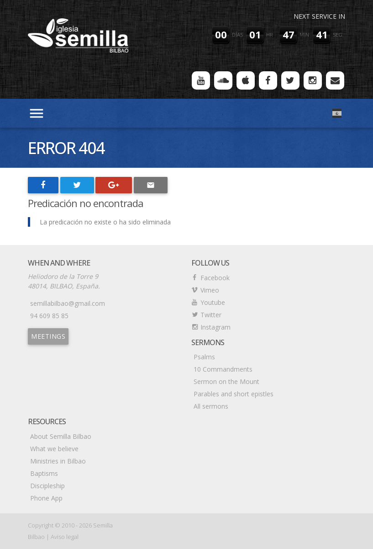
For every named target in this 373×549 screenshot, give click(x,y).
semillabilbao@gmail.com (67, 303)
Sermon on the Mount (226, 381)
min (304, 34)
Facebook (215, 277)
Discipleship (47, 485)
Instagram (215, 327)
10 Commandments (223, 369)
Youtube (212, 302)
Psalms (204, 356)
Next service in (319, 16)
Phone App (46, 498)
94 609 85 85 (49, 315)
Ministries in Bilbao (58, 461)
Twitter (210, 314)
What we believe (54, 448)
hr (269, 34)
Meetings (48, 336)
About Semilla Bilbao (60, 436)
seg (337, 34)
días (237, 34)
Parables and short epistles (233, 393)
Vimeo (209, 290)
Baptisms (44, 473)
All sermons (211, 406)
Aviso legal (65, 537)
